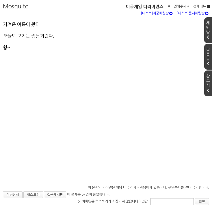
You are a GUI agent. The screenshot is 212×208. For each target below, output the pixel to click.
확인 (174, 198)
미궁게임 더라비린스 (31, 5)
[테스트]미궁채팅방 (157, 27)
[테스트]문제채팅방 (192, 27)
